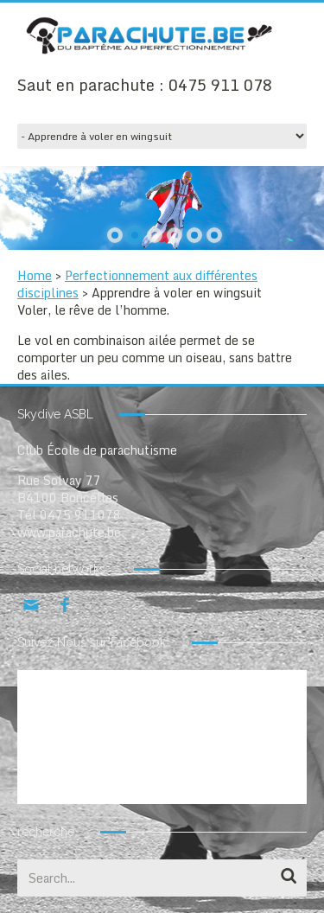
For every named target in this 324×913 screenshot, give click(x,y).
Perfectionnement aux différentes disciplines (137, 284)
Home (34, 275)
